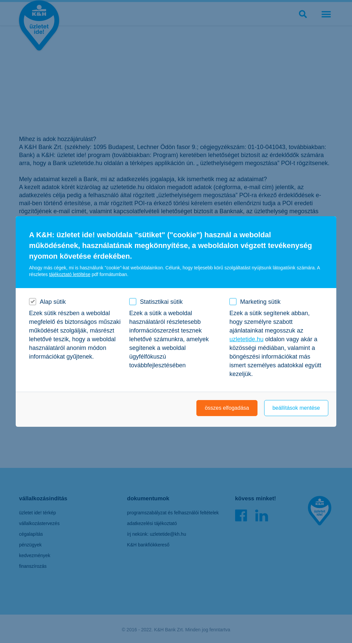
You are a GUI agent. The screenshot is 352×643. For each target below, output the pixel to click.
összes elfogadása (227, 408)
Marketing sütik (260, 301)
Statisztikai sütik (161, 301)
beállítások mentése (296, 408)
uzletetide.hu (246, 339)
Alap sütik (53, 301)
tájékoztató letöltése (70, 274)
